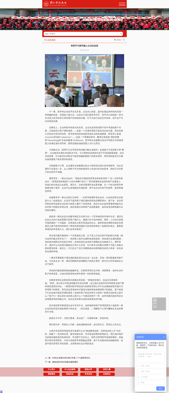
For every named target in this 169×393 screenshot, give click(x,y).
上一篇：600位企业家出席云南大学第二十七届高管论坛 (67, 358)
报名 (155, 303)
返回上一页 (121, 40)
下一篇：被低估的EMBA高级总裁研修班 (61, 362)
